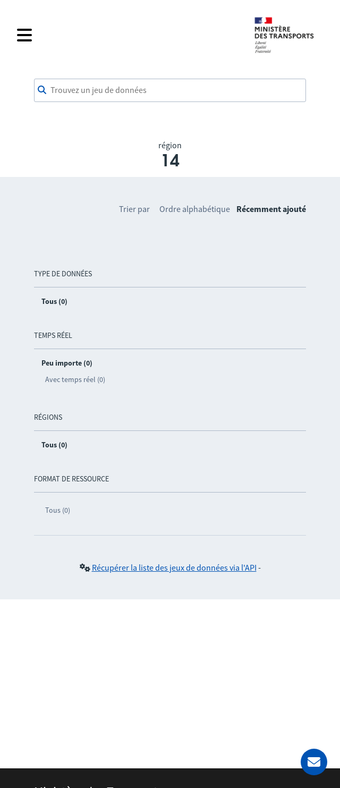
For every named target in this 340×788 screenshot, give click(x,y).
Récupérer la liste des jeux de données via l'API (174, 567)
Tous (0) (57, 510)
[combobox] (170, 90)
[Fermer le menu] (128, 35)
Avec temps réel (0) (75, 379)
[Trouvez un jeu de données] (170, 90)
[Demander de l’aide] (314, 762)
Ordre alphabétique (194, 209)
